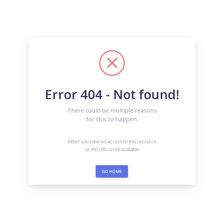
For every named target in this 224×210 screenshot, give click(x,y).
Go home (112, 171)
